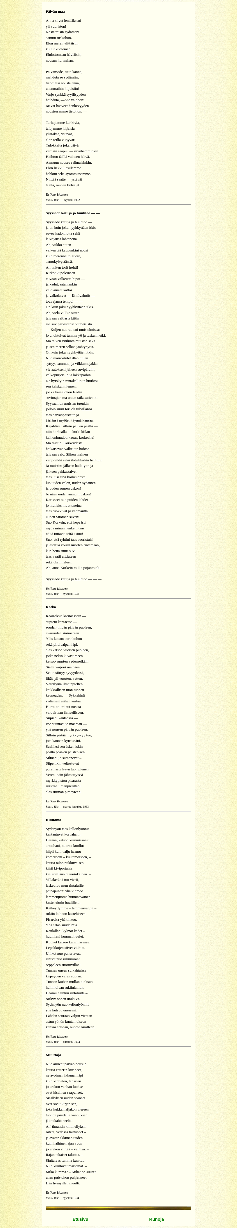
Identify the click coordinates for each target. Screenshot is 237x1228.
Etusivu (80, 1219)
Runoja (156, 1219)
